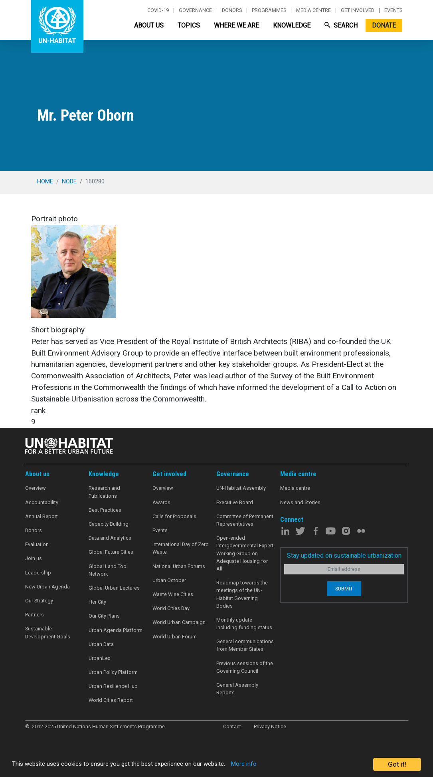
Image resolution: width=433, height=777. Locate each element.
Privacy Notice (270, 726)
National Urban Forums (178, 566)
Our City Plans (104, 616)
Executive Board (234, 502)
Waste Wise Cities (172, 594)
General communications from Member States (245, 645)
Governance (195, 10)
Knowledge (291, 25)
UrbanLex (99, 658)
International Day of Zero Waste (180, 548)
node (69, 181)
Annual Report (41, 516)
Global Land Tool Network (108, 570)
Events (393, 10)
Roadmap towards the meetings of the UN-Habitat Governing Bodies (242, 594)
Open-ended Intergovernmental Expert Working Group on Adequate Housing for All (244, 553)
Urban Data (101, 644)
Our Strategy (39, 601)
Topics (189, 25)
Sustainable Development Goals (47, 632)
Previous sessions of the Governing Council (244, 667)
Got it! (397, 764)
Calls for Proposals (174, 516)
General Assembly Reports (237, 689)
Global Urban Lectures (114, 588)
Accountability (41, 502)
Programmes (269, 10)
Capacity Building (109, 524)
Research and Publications (104, 492)
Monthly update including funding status (244, 623)
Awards (161, 502)
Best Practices (105, 510)
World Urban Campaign (179, 622)
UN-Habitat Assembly (241, 488)
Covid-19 (158, 10)
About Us (149, 25)
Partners (34, 615)
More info (272, 765)
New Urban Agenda (47, 587)
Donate (384, 25)
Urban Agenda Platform (115, 630)
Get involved (357, 10)
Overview (35, 488)
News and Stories (300, 502)
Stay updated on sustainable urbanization (344, 555)
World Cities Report (111, 700)
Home (45, 181)
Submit (344, 589)
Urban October (169, 580)
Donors (232, 10)
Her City (97, 602)
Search (341, 25)
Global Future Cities (111, 552)
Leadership (38, 573)
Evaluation (37, 544)
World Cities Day (171, 608)
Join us (33, 558)
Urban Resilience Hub (113, 686)
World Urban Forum (174, 637)
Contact (232, 726)
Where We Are (236, 25)
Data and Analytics (110, 538)
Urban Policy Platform (113, 672)
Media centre (313, 10)
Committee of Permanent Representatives (244, 520)
